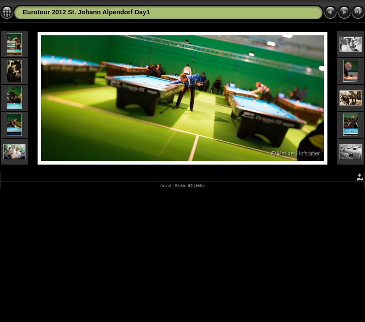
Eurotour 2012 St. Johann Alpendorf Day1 (86, 12)
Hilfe (200, 185)
